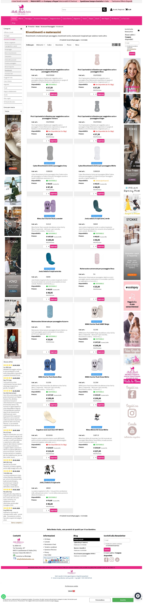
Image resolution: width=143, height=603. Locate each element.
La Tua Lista (125, 19)
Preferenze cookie (71, 586)
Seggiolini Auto (55, 19)
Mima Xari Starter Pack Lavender (50, 218)
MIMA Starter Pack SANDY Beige (97, 324)
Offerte (20, 19)
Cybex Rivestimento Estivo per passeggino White (97, 166)
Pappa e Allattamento (10, 91)
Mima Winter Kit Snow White (97, 430)
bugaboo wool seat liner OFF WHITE (50, 430)
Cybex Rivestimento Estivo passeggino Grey (50, 166)
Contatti (47, 542)
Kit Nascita (115, 19)
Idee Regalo (105, 19)
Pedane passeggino (10, 63)
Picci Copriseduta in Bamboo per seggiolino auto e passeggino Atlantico (50, 71)
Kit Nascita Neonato (9, 102)
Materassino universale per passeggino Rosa (97, 269)
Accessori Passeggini (41, 19)
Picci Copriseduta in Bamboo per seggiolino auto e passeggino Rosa (97, 71)
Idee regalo (7, 98)
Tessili (84, 19)
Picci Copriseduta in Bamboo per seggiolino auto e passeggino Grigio (97, 117)
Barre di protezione (10, 53)
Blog (13, 23)
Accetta (123, 600)
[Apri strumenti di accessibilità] (138, 596)
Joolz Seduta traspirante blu (50, 271)
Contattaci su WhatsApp (23, 556)
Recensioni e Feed (50, 544)
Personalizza (100, 600)
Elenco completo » (16, 523)
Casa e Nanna (67, 19)
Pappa (91, 19)
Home (14, 19)
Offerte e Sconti (8, 32)
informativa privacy (113, 545)
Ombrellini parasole (10, 60)
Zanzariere (8, 56)
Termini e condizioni (50, 547)
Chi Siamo (47, 539)
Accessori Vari (9, 74)
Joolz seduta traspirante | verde (97, 218)
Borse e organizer (10, 42)
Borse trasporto (9, 67)
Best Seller (47, 555)
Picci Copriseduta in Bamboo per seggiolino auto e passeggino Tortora (50, 117)
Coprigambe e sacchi (11, 46)
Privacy (57, 601)
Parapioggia (8, 49)
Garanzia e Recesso (50, 550)
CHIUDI (141, 599)
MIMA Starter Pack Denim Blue (49, 377)
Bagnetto (77, 19)
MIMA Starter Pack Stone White (97, 377)
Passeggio (28, 19)
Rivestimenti (8, 70)
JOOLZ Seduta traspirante (50, 482)
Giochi (97, 19)
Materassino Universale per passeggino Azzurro (49, 321)
